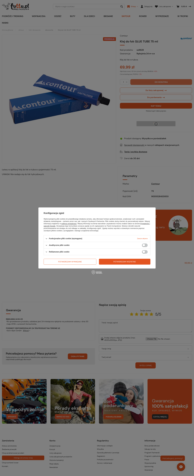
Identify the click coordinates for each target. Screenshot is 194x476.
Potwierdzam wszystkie (124, 262)
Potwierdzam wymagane (70, 262)
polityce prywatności (69, 224)
